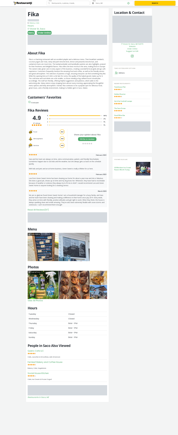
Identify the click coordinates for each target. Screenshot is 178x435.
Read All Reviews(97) (38, 209)
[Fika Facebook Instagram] (132, 56)
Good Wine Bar (119, 115)
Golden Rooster (120, 94)
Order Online (44, 32)
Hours (31, 25)
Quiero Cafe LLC (36, 350)
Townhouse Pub (120, 87)
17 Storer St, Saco (36, 28)
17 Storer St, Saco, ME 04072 (132, 44)
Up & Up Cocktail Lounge (123, 101)
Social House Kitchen (38, 373)
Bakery (32, 23)
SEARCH (155, 3)
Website (132, 46)
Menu (31, 32)
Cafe (37, 23)
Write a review (87, 139)
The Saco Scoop (120, 108)
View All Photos (35, 300)
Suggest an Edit (132, 51)
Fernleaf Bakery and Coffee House (45, 362)
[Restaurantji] (22, 3)
